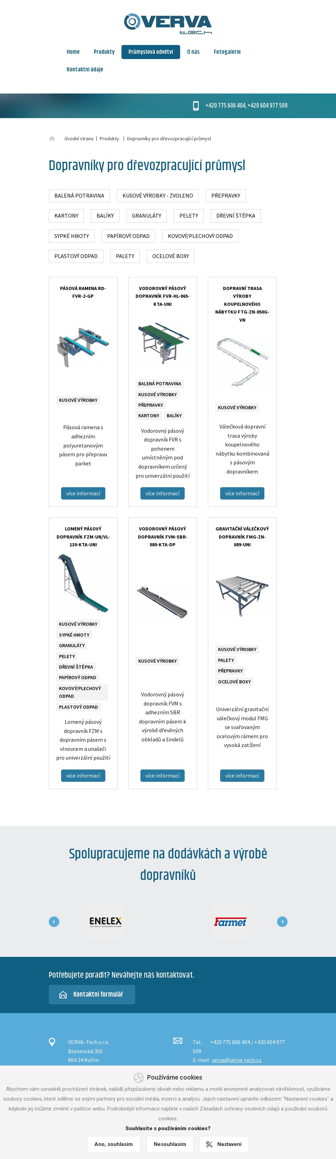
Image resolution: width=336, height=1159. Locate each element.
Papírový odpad (128, 235)
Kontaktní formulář (98, 994)
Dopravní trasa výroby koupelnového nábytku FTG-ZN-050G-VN (242, 304)
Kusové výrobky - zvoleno (158, 195)
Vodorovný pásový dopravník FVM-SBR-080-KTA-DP (162, 537)
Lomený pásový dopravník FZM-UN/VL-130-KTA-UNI (83, 537)
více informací (83, 493)
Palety (125, 255)
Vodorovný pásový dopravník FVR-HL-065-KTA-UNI (163, 296)
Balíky (105, 215)
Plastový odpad (76, 255)
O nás (193, 52)
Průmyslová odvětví (151, 52)
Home (73, 52)
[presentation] (54, 921)
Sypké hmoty (71, 235)
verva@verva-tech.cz (237, 1059)
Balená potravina (79, 195)
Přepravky (225, 195)
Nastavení (230, 1144)
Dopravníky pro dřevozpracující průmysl (169, 138)
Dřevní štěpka (235, 215)
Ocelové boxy (170, 255)
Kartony (66, 215)
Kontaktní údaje (85, 69)
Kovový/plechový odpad (200, 235)
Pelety (188, 215)
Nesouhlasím (170, 1144)
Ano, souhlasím (113, 1144)
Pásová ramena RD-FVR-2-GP (83, 292)
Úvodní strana (79, 138)
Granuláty (146, 215)
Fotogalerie (227, 52)
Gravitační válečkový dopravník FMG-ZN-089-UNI (242, 537)
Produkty (104, 52)
